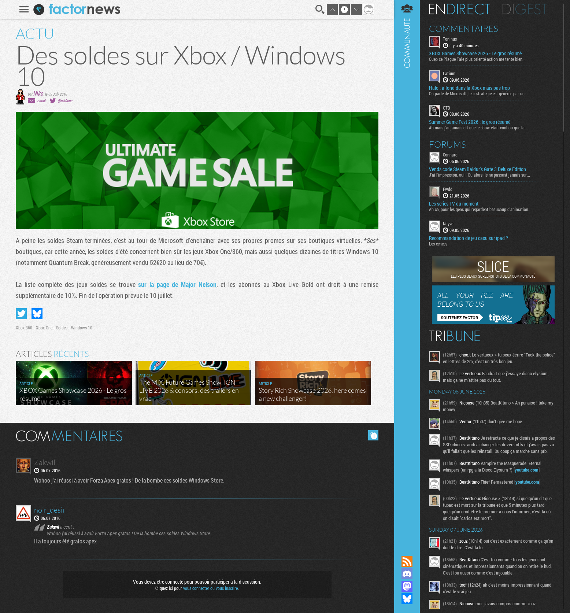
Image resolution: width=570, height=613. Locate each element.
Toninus (450, 39)
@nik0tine (65, 100)
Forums (447, 144)
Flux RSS (406, 561)
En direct (459, 9)
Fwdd (447, 189)
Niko (38, 93)
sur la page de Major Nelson (177, 284)
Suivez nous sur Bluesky (406, 598)
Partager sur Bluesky (37, 313)
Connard (450, 155)
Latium (449, 73)
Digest (524, 9)
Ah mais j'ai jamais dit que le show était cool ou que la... (478, 127)
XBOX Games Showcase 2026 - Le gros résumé (475, 53)
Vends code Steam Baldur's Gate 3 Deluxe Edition (477, 169)
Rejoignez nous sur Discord (406, 573)
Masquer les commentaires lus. (373, 435)
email (41, 100)
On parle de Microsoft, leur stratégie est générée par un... (478, 93)
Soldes (61, 327)
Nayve (448, 223)
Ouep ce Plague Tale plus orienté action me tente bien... (477, 59)
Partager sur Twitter (21, 313)
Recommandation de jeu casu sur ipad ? (468, 238)
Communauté (407, 271)
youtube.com (526, 469)
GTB (446, 108)
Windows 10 (81, 327)
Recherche (320, 9)
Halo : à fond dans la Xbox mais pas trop (469, 88)
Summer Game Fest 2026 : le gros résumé (469, 122)
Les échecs (438, 244)
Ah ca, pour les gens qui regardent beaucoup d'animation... (480, 209)
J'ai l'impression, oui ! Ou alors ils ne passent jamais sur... (479, 175)
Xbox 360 (24, 327)
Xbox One (44, 327)
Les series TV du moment (453, 204)
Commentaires (463, 28)
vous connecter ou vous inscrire (210, 588)
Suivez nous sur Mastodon (406, 586)
